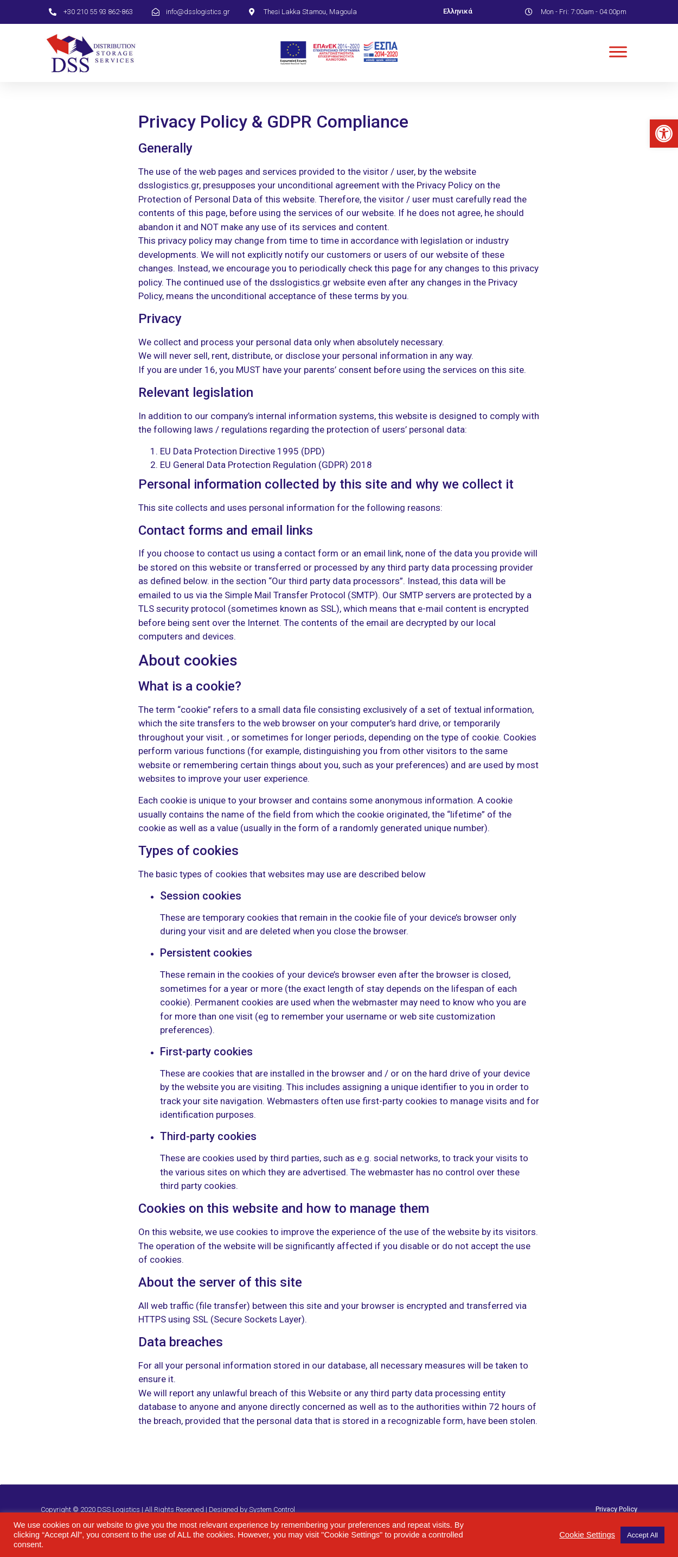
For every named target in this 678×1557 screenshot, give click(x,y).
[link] (664, 133)
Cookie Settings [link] (587, 1534)
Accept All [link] (642, 1535)
